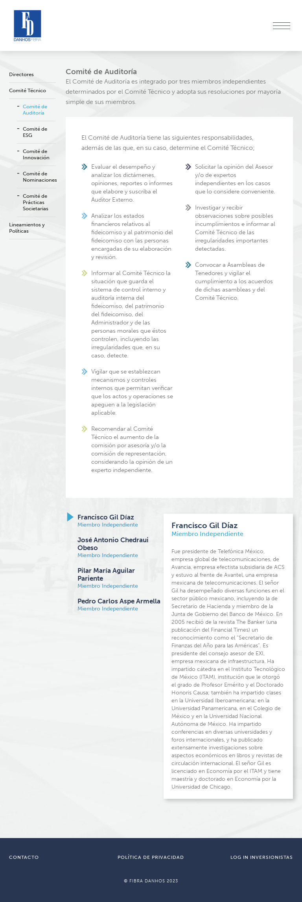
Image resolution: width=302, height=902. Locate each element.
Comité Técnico (27, 90)
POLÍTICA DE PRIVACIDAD (151, 857)
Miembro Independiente (107, 521)
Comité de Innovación (36, 154)
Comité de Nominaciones (39, 177)
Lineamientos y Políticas (27, 228)
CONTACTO (24, 857)
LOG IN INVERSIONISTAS (261, 857)
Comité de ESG (35, 132)
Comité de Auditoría (35, 110)
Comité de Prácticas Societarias (35, 202)
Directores (21, 74)
